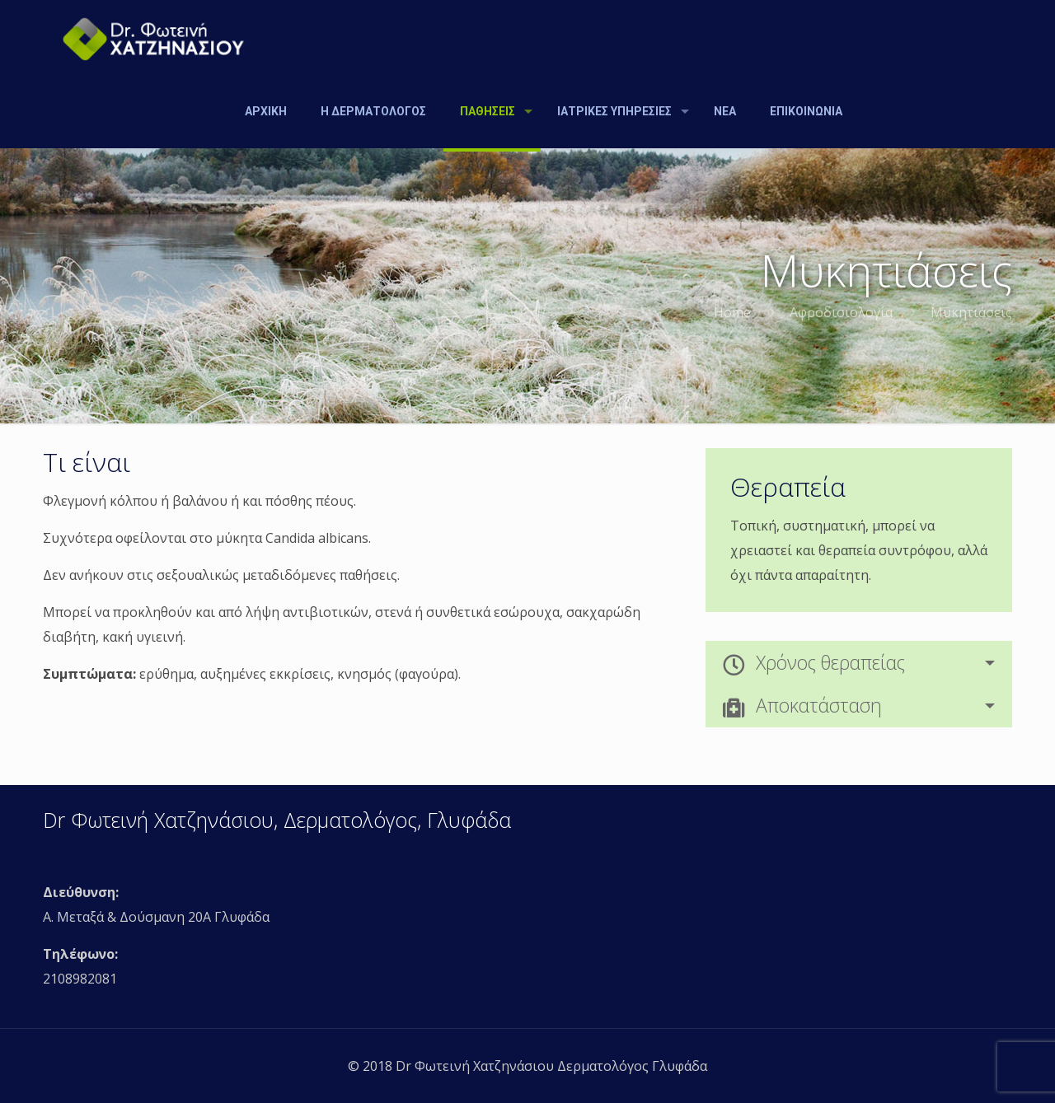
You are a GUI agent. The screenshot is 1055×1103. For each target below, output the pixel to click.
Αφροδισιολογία (841, 312)
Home (732, 312)
